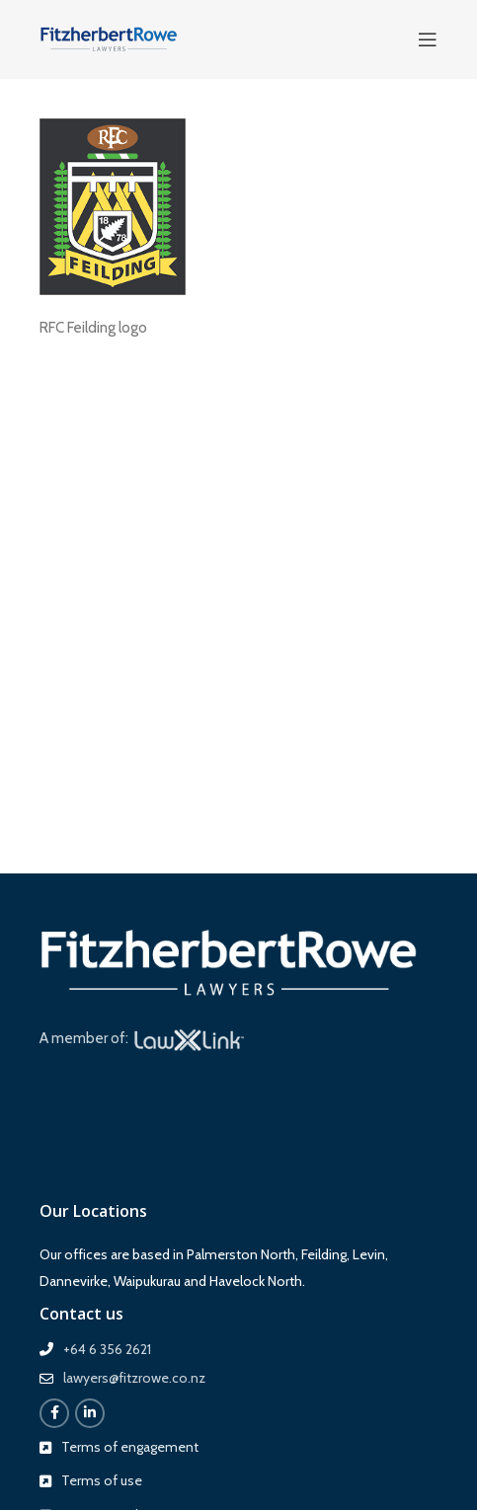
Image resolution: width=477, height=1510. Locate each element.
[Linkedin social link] (90, 1413)
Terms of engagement (130, 1447)
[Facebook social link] (54, 1413)
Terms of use (101, 1480)
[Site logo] (109, 38)
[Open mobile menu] (427, 39)
